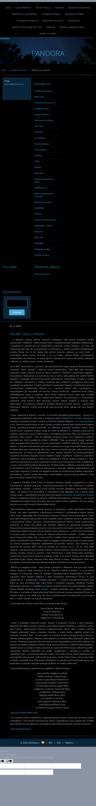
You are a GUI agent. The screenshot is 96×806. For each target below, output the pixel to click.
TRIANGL (38, 155)
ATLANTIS (38, 132)
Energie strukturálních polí (27, 27)
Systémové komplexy (27, 20)
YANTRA (37, 167)
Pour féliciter (39, 138)
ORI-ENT (38, 214)
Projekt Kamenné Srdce (72, 27)
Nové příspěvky (23, 7)
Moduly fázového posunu (45, 219)
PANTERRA (39, 243)
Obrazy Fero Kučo (42, 274)
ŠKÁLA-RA (38, 231)
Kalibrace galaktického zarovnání (44, 195)
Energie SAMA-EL (41, 114)
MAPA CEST (39, 97)
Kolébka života (40, 187)
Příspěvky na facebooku (24, 14)
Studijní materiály (51, 14)
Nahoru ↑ (69, 742)
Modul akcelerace (42, 144)
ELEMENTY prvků (41, 108)
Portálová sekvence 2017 (45, 102)
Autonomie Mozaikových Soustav (78, 494)
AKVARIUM (39, 208)
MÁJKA (44, 589)
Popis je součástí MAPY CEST (24, 712)
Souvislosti (74, 20)
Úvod (8, 7)
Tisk (59, 742)
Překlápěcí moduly (42, 249)
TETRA (37, 161)
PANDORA (5, 38)
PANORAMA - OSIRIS (43, 225)
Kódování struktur (52, 20)
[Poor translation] (9, 761)
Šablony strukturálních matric (44, 180)
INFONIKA (59, 7)
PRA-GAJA (38, 126)
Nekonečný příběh (74, 14)
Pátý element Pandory (43, 120)
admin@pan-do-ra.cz (14, 84)
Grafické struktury (42, 255)
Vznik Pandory (40, 149)
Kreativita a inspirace (79, 7)
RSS (50, 742)
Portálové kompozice (43, 91)
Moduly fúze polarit (42, 202)
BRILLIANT (38, 173)
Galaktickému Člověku (72, 418)
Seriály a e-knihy (48, 33)
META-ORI (38, 237)
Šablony (50, 27)
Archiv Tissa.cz (43, 7)
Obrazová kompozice (20, 728)
